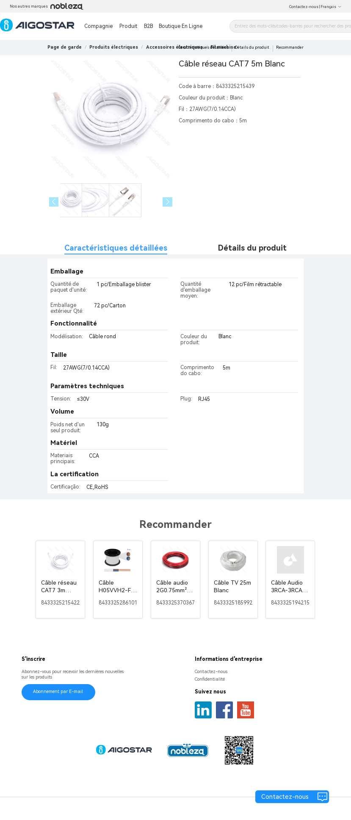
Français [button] (331, 7)
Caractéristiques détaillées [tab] (115, 247)
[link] (113, 47)
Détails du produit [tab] (252, 247)
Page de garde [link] (64, 47)
